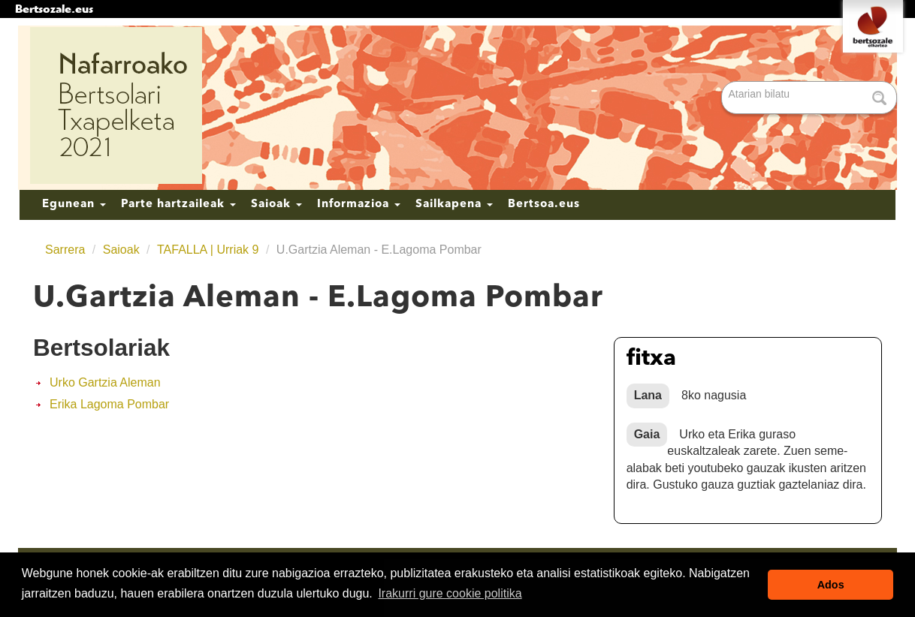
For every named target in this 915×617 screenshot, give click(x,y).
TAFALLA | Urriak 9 (207, 249)
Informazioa (358, 204)
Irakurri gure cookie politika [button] (449, 593)
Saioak (276, 204)
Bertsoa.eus (544, 204)
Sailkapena (454, 204)
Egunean (74, 204)
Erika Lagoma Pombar (109, 404)
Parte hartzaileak (178, 204)
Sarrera (65, 249)
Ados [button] (830, 585)
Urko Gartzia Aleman (105, 382)
